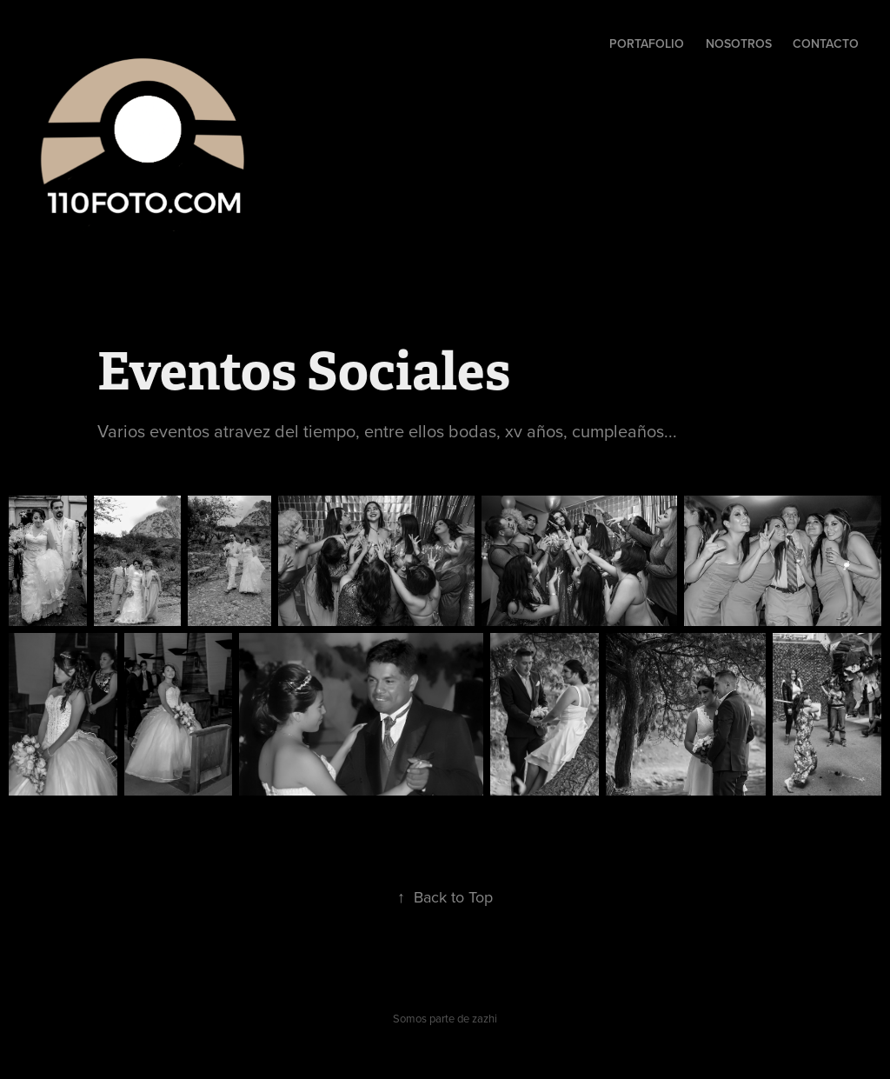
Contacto (826, 43)
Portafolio (646, 43)
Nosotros (739, 43)
